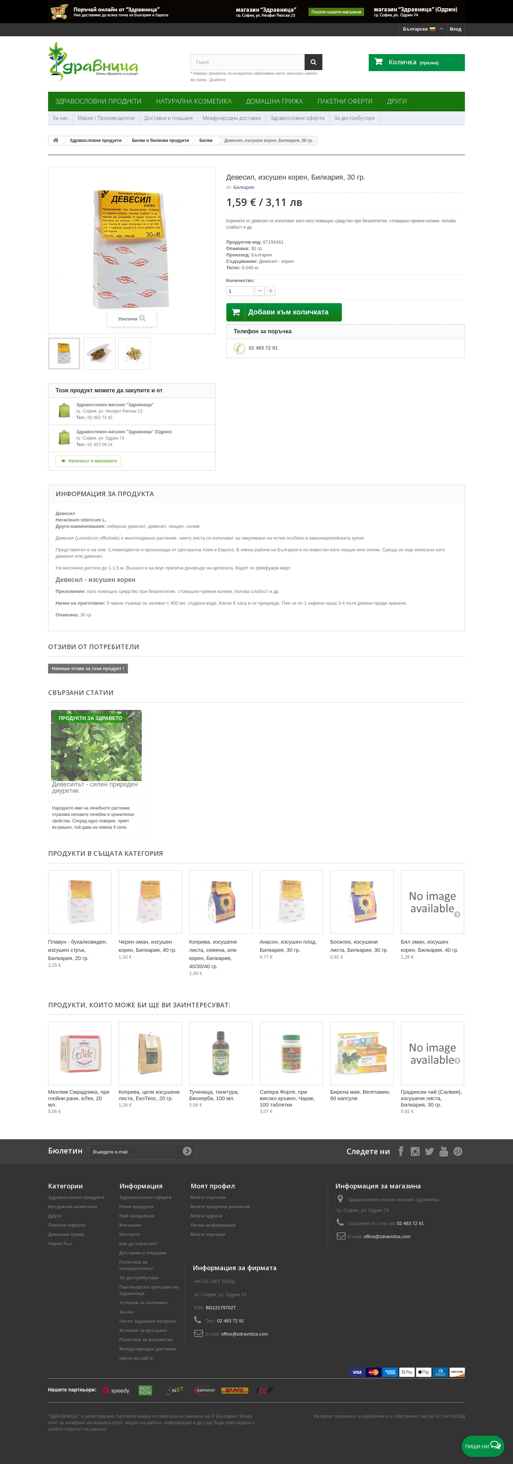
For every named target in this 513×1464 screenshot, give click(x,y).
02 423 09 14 (100, 444)
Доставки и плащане (143, 1253)
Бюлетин (65, 1150)
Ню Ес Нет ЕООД (446, 1416)
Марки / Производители (106, 118)
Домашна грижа (274, 101)
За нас (60, 118)
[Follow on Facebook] (401, 1151)
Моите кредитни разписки (220, 1206)
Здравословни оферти (297, 118)
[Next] (457, 914)
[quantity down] (270, 291)
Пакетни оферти (345, 101)
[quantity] (240, 291)
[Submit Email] (187, 1152)
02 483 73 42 (100, 417)
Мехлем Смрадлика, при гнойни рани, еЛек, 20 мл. (78, 1098)
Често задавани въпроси (148, 1321)
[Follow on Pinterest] (458, 1151)
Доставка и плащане (168, 118)
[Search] (313, 62)
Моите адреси (207, 1216)
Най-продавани (137, 1216)
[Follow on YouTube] (443, 1151)
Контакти (129, 1234)
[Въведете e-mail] (141, 1152)
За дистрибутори (354, 118)
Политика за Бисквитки (146, 1339)
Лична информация (213, 1225)
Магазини (130, 1225)
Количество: (240, 280)
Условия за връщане (143, 1330)
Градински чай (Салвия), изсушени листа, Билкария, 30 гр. (431, 1098)
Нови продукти (136, 1206)
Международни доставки (232, 118)
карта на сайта (136, 1358)
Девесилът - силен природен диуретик (95, 787)
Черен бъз (60, 1243)
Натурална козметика (194, 101)
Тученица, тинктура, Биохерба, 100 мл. (214, 1095)
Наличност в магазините (88, 460)
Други (397, 101)
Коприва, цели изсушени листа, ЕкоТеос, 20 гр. (149, 1095)
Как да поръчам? (139, 1243)
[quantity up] (260, 291)
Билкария (243, 187)
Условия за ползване (143, 1302)
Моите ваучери (208, 1234)
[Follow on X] (429, 1151)
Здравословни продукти (98, 101)
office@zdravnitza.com (387, 1236)
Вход (455, 29)
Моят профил (213, 1186)
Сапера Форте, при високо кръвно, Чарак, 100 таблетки (287, 1098)
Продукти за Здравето (90, 718)
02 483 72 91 (263, 348)
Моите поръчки (208, 1197)
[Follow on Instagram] (415, 1151)
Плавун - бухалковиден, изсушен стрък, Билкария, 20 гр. (77, 950)
